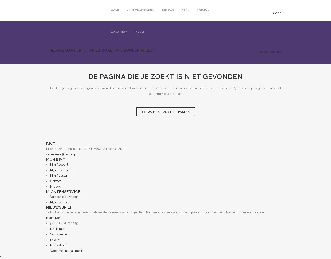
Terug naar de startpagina (165, 111)
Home (263, 51)
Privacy (55, 239)
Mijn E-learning (60, 202)
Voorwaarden (59, 234)
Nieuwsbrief (58, 245)
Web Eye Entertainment (66, 250)
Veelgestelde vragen (64, 196)
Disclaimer (57, 229)
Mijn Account (59, 164)
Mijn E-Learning (60, 170)
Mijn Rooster (58, 175)
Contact (55, 181)
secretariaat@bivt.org (60, 154)
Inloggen (56, 186)
